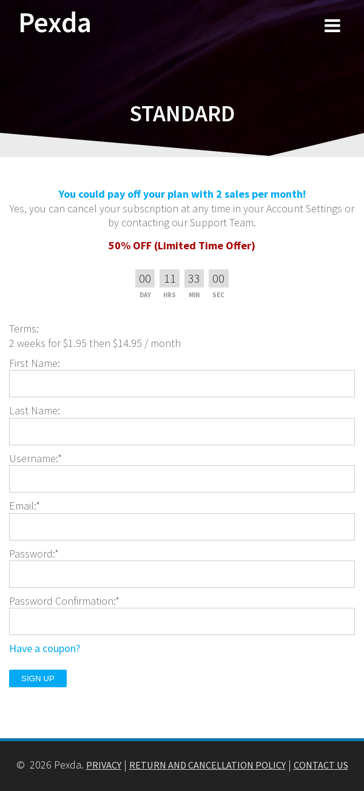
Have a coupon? (44, 648)
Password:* (34, 553)
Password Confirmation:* (64, 601)
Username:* (35, 458)
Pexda (55, 22)
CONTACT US (321, 765)
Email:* (24, 506)
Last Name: (34, 410)
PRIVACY (103, 765)
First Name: (34, 363)
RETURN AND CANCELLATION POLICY (207, 765)
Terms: (24, 328)
